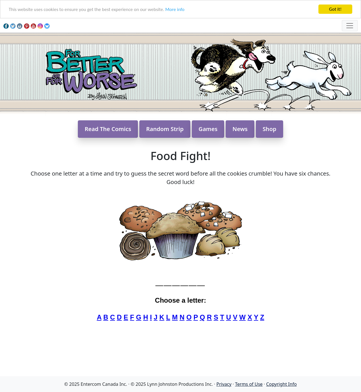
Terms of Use (249, 384)
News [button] (240, 129)
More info (174, 9)
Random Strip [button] (165, 129)
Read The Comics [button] (108, 129)
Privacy (223, 384)
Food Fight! (180, 155)
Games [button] (208, 129)
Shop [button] (269, 129)
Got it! (335, 9)
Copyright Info (281, 384)
